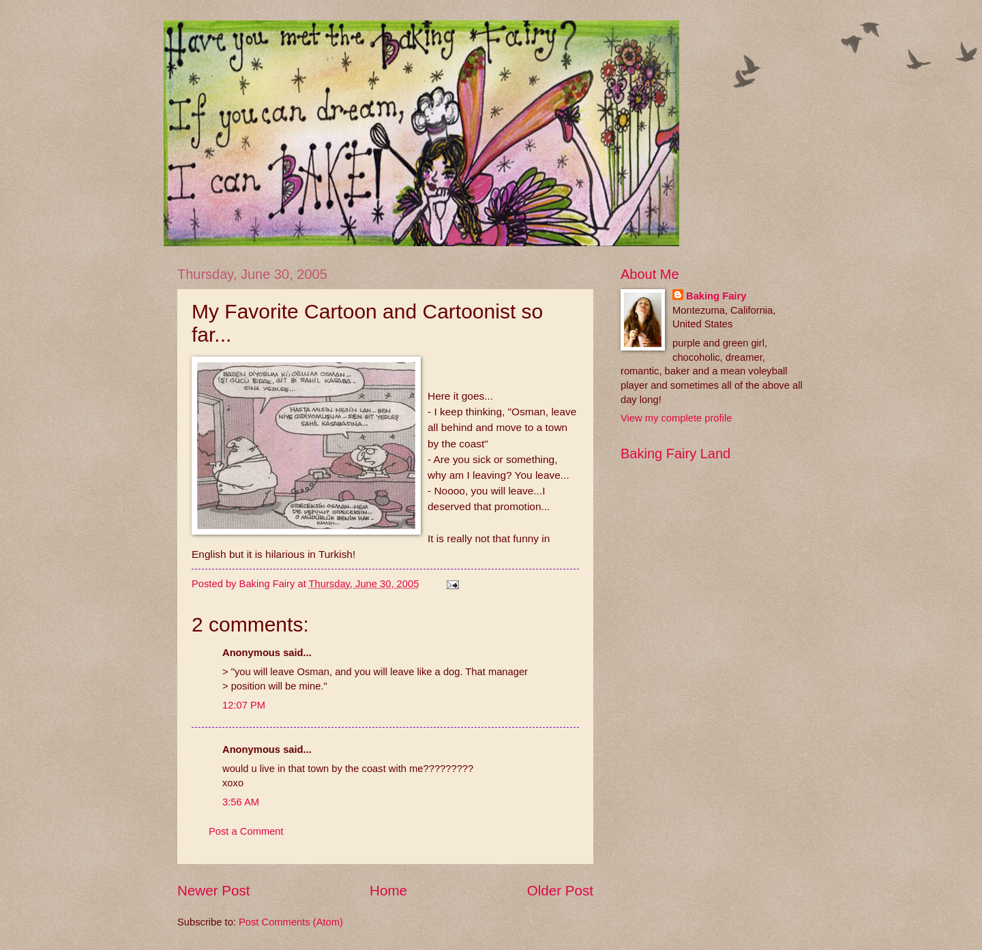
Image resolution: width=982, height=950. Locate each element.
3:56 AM (240, 802)
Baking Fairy (716, 296)
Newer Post (213, 890)
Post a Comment (246, 831)
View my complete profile (676, 418)
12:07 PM (243, 705)
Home (388, 890)
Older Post (560, 890)
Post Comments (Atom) (291, 922)
